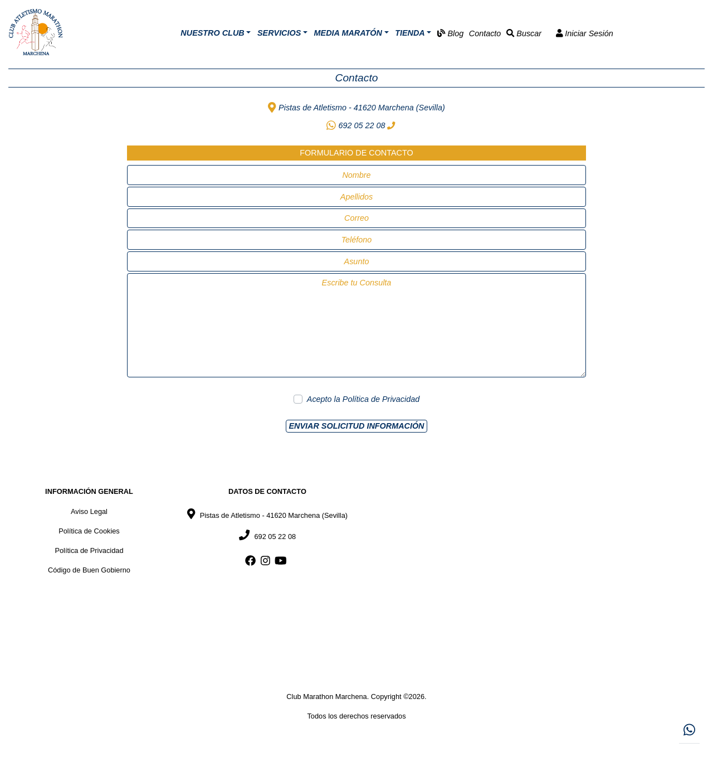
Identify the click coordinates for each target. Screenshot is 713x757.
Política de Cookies (89, 531)
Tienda (410, 32)
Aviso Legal (89, 511)
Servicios (279, 32)
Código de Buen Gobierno (89, 570)
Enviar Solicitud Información (356, 425)
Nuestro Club (212, 32)
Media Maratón (348, 32)
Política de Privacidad (381, 399)
